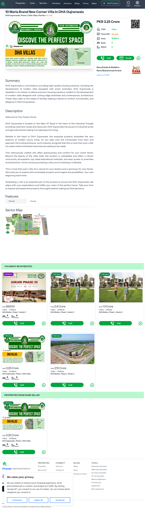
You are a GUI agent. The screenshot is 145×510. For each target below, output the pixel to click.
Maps (94, 3)
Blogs (77, 3)
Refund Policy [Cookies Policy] (46, 507)
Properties (42, 466)
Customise (17, 500)
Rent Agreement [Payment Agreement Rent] (97, 489)
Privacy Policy (7, 507)
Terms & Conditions (20, 507)
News (76, 470)
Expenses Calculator (99, 466)
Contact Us (60, 470)
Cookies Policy (34, 507)
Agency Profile (103, 75)
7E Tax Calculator (97, 476)
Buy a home (42, 470)
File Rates (56, 3)
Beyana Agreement (98, 479)
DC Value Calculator (98, 473)
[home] (3, 3)
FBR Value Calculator (99, 469)
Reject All (38, 500)
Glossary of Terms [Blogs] (80, 474)
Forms (85, 3)
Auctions (68, 3)
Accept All (60, 500)
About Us (59, 466)
